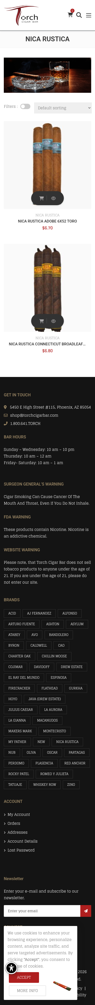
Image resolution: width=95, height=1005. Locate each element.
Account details (22, 841)
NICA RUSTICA (47, 215)
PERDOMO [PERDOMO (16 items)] (16, 763)
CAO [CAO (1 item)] (61, 645)
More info (27, 990)
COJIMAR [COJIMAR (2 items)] (15, 667)
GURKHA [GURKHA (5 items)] (76, 688)
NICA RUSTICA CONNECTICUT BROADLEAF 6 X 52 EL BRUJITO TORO (47, 344)
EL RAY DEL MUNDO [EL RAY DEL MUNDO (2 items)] (24, 678)
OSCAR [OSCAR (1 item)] (52, 752)
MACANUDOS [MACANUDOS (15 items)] (47, 720)
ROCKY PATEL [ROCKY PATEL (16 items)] (18, 774)
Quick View (53, 198)
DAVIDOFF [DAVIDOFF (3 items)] (42, 667)
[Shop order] (63, 107)
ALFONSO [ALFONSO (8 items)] (69, 613)
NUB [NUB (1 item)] (11, 752)
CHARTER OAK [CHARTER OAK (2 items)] (19, 656)
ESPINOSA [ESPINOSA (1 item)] (59, 678)
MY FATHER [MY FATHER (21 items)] (17, 742)
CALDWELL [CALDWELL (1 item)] (39, 645)
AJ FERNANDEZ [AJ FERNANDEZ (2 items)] (39, 613)
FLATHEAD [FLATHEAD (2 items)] (50, 688)
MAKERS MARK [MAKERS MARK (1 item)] (20, 731)
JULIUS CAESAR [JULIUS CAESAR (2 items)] (20, 710)
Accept (24, 977)
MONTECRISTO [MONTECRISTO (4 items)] (54, 731)
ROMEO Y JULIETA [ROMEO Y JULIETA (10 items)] (54, 774)
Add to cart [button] (41, 198)
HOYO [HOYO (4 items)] (12, 699)
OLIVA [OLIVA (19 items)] (31, 752)
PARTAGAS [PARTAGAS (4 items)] (77, 752)
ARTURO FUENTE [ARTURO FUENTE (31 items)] (21, 624)
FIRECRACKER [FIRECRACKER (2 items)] (19, 688)
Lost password (21, 850)
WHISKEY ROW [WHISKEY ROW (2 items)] (44, 785)
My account (19, 815)
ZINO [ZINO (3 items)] (71, 785)
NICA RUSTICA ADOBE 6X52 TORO (47, 221)
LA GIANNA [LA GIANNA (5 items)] (17, 720)
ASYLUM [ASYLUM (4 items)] (77, 624)
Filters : (11, 106)
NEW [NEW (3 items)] (41, 742)
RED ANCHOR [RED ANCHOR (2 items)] (74, 763)
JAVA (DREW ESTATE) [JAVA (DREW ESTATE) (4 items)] (44, 699)
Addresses (18, 832)
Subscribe (85, 911)
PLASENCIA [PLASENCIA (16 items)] (44, 763)
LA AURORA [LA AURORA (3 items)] (53, 710)
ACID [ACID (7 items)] (12, 613)
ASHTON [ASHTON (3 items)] (52, 624)
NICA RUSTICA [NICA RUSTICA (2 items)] (67, 742)
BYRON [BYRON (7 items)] (13, 645)
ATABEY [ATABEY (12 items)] (14, 635)
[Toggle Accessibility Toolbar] (11, 968)
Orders (14, 823)
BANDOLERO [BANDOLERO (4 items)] (59, 635)
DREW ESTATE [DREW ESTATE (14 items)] (72, 667)
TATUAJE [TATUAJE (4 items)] (15, 785)
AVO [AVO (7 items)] (34, 635)
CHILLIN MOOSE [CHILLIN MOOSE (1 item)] (54, 656)
